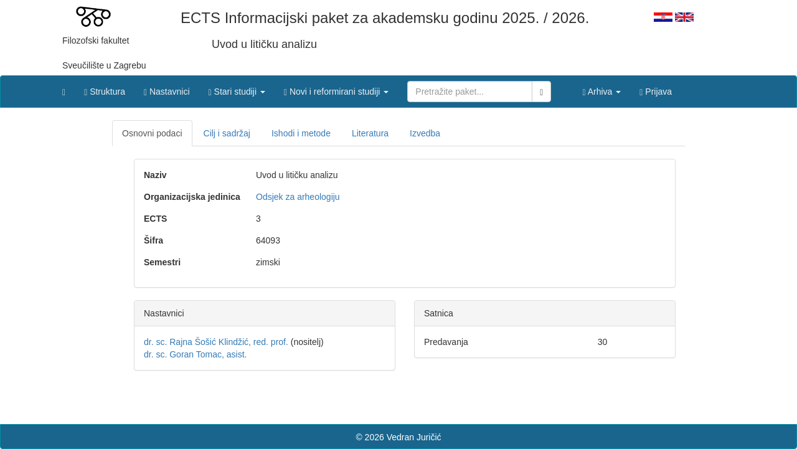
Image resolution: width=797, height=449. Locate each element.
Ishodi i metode (301, 133)
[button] (237, 88)
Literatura (370, 133)
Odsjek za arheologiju (298, 197)
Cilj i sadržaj (227, 133)
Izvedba (425, 133)
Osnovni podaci (152, 133)
